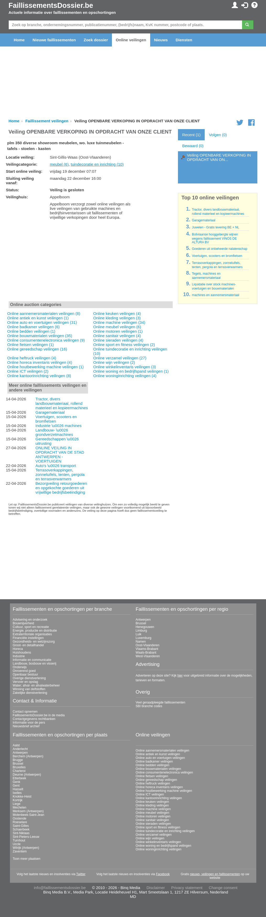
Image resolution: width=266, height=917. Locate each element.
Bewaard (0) (193, 145)
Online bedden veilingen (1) (31, 331)
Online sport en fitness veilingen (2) (124, 344)
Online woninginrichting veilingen (159, 849)
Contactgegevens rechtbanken (34, 719)
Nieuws (161, 40)
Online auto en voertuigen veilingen (160, 758)
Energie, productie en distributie (35, 630)
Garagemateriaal (50, 412)
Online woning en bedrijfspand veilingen (163, 845)
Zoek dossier (96, 40)
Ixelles (17, 793)
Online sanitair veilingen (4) (117, 335)
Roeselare (20, 822)
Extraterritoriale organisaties (32, 634)
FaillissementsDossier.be (51, 5)
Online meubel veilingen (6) (117, 327)
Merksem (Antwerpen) (28, 811)
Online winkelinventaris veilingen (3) (124, 367)
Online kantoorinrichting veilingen (159, 798)
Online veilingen (131, 40)
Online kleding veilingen (152, 805)
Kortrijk (18, 800)
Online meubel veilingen (152, 813)
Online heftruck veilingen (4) (31, 358)
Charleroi (19, 771)
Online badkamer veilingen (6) (33, 327)
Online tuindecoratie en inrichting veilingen (165, 831)
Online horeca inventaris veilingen (159, 787)
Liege (16, 804)
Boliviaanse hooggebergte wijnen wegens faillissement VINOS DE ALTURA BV (215, 238)
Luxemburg (143, 638)
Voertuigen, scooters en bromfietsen (217, 256)
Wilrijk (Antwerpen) (26, 848)
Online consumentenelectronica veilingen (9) (46, 340)
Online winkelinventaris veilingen (158, 842)
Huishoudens (22, 652)
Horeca (18, 649)
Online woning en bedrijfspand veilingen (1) (131, 371)
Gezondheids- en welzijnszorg (34, 641)
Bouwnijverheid (23, 623)
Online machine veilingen (153, 809)
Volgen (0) (218, 134)
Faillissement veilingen (46, 121)
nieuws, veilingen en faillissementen (215, 874)
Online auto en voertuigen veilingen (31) (42, 322)
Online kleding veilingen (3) (117, 318)
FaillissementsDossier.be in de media (39, 715)
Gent (16, 785)
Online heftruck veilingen (153, 783)
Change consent (223, 887)
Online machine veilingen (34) (119, 322)
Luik (139, 634)
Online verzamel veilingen (154, 835)
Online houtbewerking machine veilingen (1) (45, 367)
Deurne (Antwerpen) (27, 774)
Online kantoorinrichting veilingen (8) (39, 375)
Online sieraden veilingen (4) (118, 340)
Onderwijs (20, 667)
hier (180, 675)
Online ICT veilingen (150, 794)
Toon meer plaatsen (26, 859)
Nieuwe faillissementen (54, 40)
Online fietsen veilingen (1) (30, 344)
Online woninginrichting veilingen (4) (124, 375)
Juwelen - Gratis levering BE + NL (215, 227)
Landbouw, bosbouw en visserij (34, 663)
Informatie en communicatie (32, 660)
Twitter (80, 874)
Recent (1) (191, 134)
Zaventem (20, 851)
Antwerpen (143, 619)
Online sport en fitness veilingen (158, 827)
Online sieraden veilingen (153, 824)
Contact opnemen (25, 711)
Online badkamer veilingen (154, 761)
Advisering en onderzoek (30, 619)
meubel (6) (59, 164)
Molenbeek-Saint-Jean (28, 815)
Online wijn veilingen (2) (114, 362)
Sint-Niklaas (21, 833)
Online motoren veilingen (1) (118, 331)
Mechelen (19, 807)
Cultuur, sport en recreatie (31, 627)
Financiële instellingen (28, 638)
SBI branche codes (149, 706)
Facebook (163, 874)
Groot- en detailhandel (28, 645)
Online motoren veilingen (153, 816)
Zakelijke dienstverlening (30, 693)
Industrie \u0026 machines (58, 425)
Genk (16, 782)
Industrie (19, 656)
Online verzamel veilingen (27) (119, 358)
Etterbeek (19, 778)
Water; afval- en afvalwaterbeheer (36, 685)
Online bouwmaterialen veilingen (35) (39, 335)
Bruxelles (19, 767)
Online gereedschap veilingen (156, 780)
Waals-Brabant (146, 652)
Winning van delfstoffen (29, 689)
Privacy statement (186, 887)
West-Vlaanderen (148, 656)
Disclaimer (155, 887)
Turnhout (19, 840)
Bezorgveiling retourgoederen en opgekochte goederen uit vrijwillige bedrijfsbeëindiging (61, 487)
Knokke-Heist (22, 796)
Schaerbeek (21, 829)
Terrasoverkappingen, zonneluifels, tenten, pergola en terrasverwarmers (60, 474)
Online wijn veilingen (150, 838)
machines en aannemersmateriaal (215, 295)
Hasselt (18, 789)
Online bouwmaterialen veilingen (158, 769)
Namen (141, 641)
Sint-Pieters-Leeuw (26, 837)
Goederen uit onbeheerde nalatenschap (219, 249)
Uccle (17, 844)
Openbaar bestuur (25, 674)
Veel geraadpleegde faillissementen (160, 702)
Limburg (141, 630)
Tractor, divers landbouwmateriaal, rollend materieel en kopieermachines (61, 403)
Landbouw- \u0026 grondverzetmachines (54, 432)
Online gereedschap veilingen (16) (37, 349)
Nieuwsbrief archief (26, 726)
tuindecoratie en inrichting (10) (97, 164)
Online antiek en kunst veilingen (158, 754)
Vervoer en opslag (25, 682)
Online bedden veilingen (153, 765)
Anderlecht (20, 749)
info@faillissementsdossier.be (60, 887)
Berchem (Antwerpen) (28, 756)
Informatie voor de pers (29, 722)
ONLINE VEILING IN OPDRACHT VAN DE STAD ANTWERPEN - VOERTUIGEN (59, 454)
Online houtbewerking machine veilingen (164, 791)
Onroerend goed (24, 671)
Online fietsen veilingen (152, 776)
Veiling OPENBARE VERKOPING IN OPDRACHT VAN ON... (219, 157)
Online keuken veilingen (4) (117, 313)
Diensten (184, 40)
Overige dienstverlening (29, 678)
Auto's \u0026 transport (55, 465)
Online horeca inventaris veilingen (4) (39, 362)
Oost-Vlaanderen (148, 645)
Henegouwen (145, 627)
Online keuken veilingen (152, 802)
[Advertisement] (91, 261)
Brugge (18, 760)
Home (19, 40)
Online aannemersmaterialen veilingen (162, 750)
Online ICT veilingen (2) (27, 371)
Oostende (19, 818)
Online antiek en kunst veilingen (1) (38, 318)
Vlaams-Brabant (147, 649)
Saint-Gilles (21, 826)
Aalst (16, 745)
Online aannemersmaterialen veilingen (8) (43, 313)
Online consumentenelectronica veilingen (164, 772)
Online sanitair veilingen (152, 820)
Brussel (141, 623)
